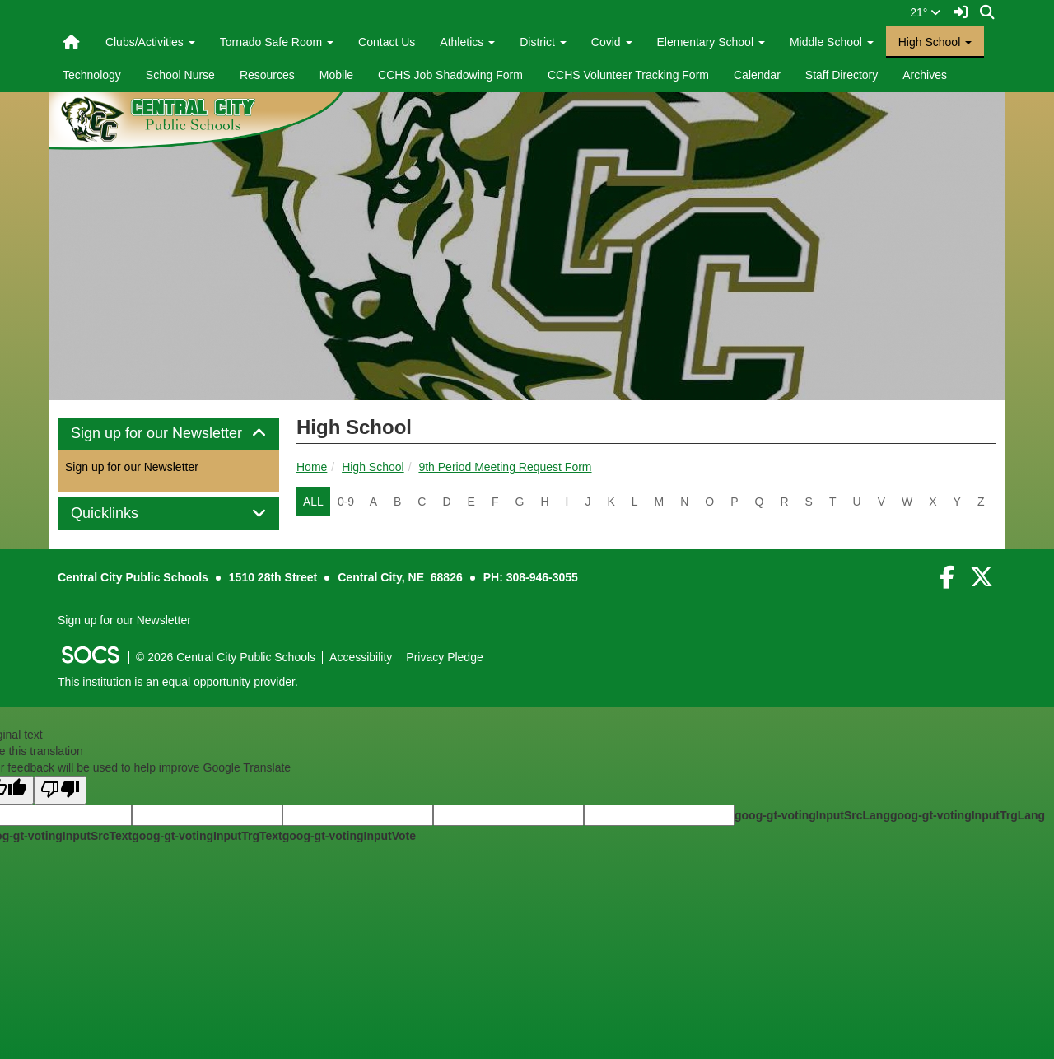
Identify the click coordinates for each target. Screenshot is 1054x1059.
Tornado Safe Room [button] (276, 42)
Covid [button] (611, 42)
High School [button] (935, 42)
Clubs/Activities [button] (150, 42)
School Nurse (180, 75)
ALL (313, 501)
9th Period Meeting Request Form (504, 467)
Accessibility (360, 657)
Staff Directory (841, 75)
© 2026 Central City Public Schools (225, 657)
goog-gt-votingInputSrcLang (812, 815)
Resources (267, 75)
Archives (924, 75)
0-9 (346, 501)
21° (925, 12)
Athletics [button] (467, 42)
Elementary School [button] (711, 42)
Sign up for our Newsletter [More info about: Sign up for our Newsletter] (131, 467)
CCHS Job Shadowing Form (450, 75)
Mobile (336, 75)
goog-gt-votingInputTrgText (207, 835)
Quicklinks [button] (123, 513)
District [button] (543, 42)
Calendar (757, 75)
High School (373, 467)
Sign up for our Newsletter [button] (169, 433)
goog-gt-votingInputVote (349, 835)
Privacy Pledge (444, 657)
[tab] (168, 434)
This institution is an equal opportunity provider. (178, 681)
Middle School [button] (832, 42)
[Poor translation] (60, 790)
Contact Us (386, 42)
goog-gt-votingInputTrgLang (967, 815)
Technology (92, 75)
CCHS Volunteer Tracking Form (628, 75)
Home (311, 467)
